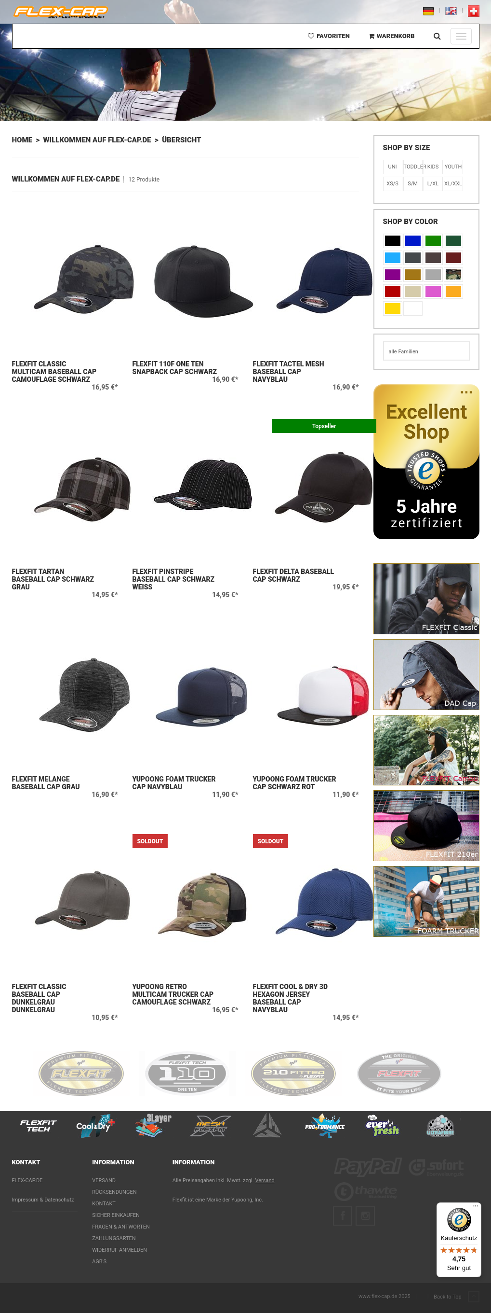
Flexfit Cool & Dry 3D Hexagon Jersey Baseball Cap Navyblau (290, 998)
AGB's (99, 1261)
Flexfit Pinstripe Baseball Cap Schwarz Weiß (174, 579)
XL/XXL (453, 184)
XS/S (392, 184)
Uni (392, 167)
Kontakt (104, 1204)
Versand (104, 1180)
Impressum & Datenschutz (43, 1200)
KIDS (433, 167)
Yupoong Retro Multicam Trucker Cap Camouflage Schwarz (173, 994)
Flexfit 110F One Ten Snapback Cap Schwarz (175, 368)
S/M (413, 184)
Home (22, 140)
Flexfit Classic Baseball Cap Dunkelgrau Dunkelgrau (39, 998)
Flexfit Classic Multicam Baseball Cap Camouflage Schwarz (54, 371)
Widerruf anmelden (119, 1250)
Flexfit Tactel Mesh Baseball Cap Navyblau (288, 371)
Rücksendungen (114, 1192)
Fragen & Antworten (121, 1227)
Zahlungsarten (114, 1238)
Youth (453, 167)
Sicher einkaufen (116, 1215)
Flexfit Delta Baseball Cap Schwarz (293, 575)
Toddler (413, 167)
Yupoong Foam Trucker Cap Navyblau (174, 783)
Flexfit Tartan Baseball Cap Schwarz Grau (53, 579)
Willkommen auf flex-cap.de (97, 140)
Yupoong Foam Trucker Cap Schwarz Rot (294, 783)
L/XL (432, 184)
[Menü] (475, 1208)
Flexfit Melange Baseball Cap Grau (46, 783)
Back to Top (456, 1297)
